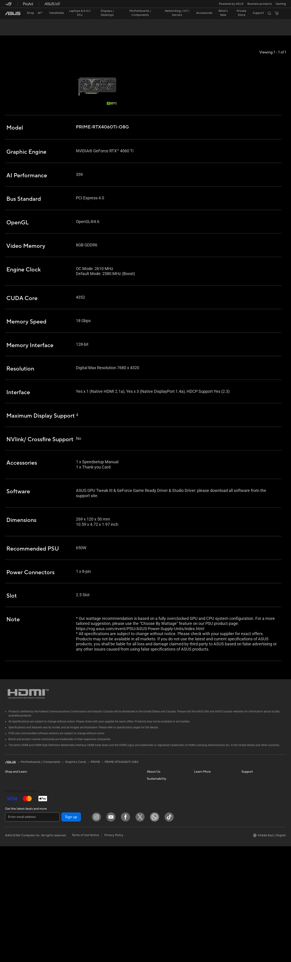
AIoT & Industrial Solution (116, 812)
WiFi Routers (61, 898)
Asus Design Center (207, 802)
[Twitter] (140, 932)
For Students (13, 830)
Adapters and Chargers (114, 874)
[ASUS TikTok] (169, 932)
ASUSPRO (201, 809)
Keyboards (106, 840)
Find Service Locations (256, 802)
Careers (152, 829)
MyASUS (247, 850)
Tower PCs (12, 871)
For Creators (13, 823)
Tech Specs (31, 31)
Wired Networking (111, 805)
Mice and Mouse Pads (113, 847)
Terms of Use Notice (85, 951)
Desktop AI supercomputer (117, 826)
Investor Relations (159, 809)
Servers (104, 819)
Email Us (247, 815)
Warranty (58, 802)
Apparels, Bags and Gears (116, 867)
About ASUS (155, 795)
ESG (150, 877)
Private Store (241, 13)
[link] (12, 13)
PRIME (95, 778)
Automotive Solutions (208, 815)
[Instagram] (96, 932)
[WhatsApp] (154, 932)
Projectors (12, 857)
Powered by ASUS (231, 4)
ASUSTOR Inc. (156, 836)
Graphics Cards (62, 829)
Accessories (60, 795)
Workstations (14, 891)
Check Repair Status (255, 795)
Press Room (155, 822)
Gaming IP (106, 894)
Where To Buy (250, 843)
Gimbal (103, 887)
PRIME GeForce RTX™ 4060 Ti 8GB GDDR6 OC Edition (63, 24)
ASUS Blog (201, 822)
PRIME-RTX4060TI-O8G (121, 778)
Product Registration (255, 809)
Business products (259, 4)
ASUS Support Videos (256, 836)
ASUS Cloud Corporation (164, 843)
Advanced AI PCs (206, 836)
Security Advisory (253, 829)
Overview (11, 31)
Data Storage (61, 870)
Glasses (57, 809)
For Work (11, 816)
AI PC (198, 795)
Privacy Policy (113, 951)
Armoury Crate (204, 843)
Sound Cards (61, 857)
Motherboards (62, 822)
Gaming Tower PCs (17, 877)
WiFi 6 (56, 891)
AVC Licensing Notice (208, 829)
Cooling (57, 843)
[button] (281, 4)
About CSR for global (161, 815)
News (150, 802)
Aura (197, 850)
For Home (11, 809)
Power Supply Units (65, 850)
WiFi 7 (56, 884)
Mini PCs (11, 884)
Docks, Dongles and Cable (116, 881)
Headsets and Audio (112, 853)
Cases (56, 836)
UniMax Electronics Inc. (162, 850)
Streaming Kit (108, 860)
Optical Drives (61, 863)
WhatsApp (248, 856)
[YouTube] (110, 932)
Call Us (246, 822)
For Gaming (13, 836)
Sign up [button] (71, 932)
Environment (155, 870)
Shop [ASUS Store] (30, 13)
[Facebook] (125, 932)
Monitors (11, 850)
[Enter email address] (32, 932)
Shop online (155, 856)
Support (50, 31)
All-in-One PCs (15, 864)
